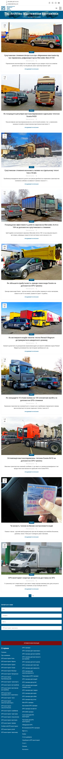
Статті (31, 52)
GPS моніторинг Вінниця (8, 671)
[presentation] (13, 635)
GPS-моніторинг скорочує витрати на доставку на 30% (31, 578)
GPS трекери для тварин (29, 690)
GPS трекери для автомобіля (31, 654)
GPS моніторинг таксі (8, 698)
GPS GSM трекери (27, 712)
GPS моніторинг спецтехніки (10, 717)
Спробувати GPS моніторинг (31, 740)
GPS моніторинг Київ (7, 658)
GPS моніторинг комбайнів (9, 711)
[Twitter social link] (52, 3)
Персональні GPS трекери (30, 676)
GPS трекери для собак (29, 696)
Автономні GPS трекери (29, 705)
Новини (24, 746)
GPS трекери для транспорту (31, 651)
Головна (24, 17)
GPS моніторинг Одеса (8, 664)
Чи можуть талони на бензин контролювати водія (31, 526)
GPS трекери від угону (29, 699)
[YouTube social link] (59, 3)
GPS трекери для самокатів (30, 668)
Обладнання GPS (27, 725)
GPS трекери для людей (29, 679)
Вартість (25, 731)
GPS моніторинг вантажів (9, 720)
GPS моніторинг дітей (8, 729)
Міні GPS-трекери (27, 702)
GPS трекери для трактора (30, 665)
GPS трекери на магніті (29, 708)
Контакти (25, 749)
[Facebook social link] (49, 3)
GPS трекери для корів (29, 693)
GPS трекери (26, 648)
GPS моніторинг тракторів (9, 714)
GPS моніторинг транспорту (10, 682)
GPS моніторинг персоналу (9, 732)
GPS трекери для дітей (29, 682)
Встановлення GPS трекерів (31, 728)
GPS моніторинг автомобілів (10, 685)
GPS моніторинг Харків (8, 661)
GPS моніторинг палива (8, 723)
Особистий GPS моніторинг (9, 726)
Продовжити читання (31, 69)
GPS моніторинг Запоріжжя (9, 674)
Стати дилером (27, 737)
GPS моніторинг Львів (8, 667)
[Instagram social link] (55, 3)
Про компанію (5, 655)
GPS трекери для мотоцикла (31, 662)
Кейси (24, 734)
